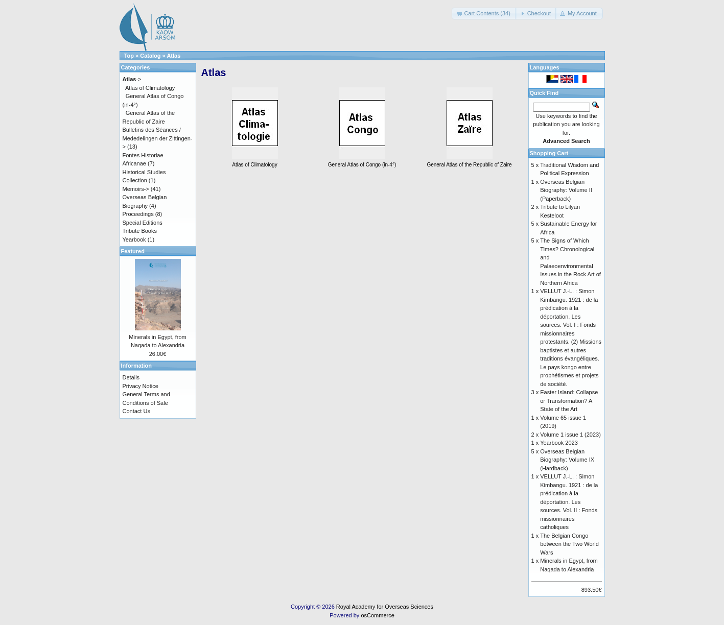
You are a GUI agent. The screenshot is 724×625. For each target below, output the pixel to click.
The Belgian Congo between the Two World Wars (569, 544)
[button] (484, 13)
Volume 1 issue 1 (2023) (570, 434)
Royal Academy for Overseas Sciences (384, 607)
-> (132, 79)
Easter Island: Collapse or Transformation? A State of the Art (569, 400)
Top (129, 56)
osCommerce (377, 615)
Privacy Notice (140, 386)
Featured (133, 251)
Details (131, 377)
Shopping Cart (549, 153)
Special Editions (142, 223)
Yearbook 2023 (559, 443)
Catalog (150, 56)
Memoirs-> (136, 189)
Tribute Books (140, 231)
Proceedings (138, 214)
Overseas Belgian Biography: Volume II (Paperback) (566, 190)
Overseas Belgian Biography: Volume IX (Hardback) (567, 459)
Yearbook (134, 239)
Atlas (173, 56)
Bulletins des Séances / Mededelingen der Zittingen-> (158, 138)
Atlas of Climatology (150, 88)
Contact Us (136, 411)
